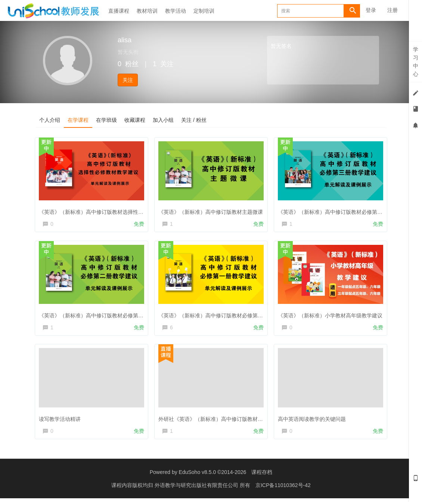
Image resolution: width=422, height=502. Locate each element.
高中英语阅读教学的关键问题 (313, 420)
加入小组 (163, 120)
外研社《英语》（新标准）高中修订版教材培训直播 (220, 420)
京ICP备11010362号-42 (283, 489)
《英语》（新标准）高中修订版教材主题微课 (212, 210)
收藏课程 (134, 120)
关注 (127, 80)
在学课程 (78, 120)
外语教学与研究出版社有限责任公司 (197, 489)
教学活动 (175, 11)
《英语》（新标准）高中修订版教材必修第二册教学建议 (105, 315)
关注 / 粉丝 (194, 120)
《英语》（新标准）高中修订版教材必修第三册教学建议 (344, 210)
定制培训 (203, 11)
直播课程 (118, 11)
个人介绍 (49, 120)
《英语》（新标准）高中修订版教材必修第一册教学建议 (225, 315)
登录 (371, 10)
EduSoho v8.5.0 (197, 476)
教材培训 (147, 11)
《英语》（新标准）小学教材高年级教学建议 (331, 315)
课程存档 (261, 476)
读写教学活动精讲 (61, 420)
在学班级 (106, 120)
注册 (392, 10)
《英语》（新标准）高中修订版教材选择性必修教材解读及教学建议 (118, 210)
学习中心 (415, 61)
